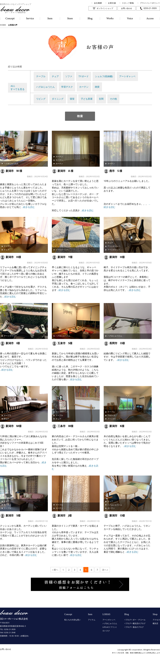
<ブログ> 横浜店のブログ (135, 623)
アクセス (156, 619)
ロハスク (106, 630)
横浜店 (155, 623)
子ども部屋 (86, 99)
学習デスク (67, 87)
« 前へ (55, 569)
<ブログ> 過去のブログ (134, 627)
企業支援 (112, 3)
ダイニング (58, 99)
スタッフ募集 (128, 3)
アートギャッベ (127, 76)
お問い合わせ (126, 8)
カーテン (83, 87)
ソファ (68, 76)
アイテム (91, 619)
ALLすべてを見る (17, 88)
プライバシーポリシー (150, 3)
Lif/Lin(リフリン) (109, 627)
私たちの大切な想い (72, 619)
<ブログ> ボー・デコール (135, 619)
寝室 (72, 99)
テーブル (41, 76)
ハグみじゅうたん (45, 87)
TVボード (83, 76)
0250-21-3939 (150, 8)
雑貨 (97, 87)
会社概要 (98, 3)
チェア (55, 76)
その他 (113, 99)
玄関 (101, 99)
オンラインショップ (105, 8)
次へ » (105, 569)
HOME (3, 25)
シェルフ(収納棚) (104, 76)
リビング (41, 99)
